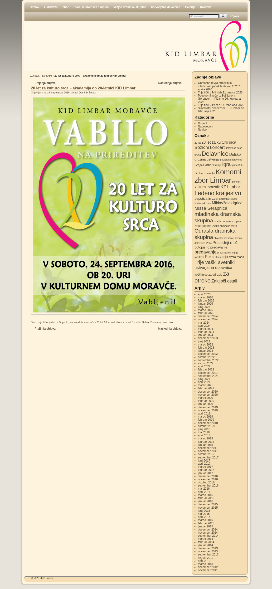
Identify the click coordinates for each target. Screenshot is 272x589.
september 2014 (208, 535)
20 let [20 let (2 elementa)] (197, 142)
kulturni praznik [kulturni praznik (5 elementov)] (207, 187)
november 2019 (208, 410)
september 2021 (208, 376)
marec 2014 (205, 538)
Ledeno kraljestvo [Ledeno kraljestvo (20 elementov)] (217, 193)
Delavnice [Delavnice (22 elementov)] (215, 153)
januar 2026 (205, 303)
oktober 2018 (206, 426)
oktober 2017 (206, 454)
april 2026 (204, 294)
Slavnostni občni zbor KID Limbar (219, 108)
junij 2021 (204, 379)
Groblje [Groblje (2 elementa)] (217, 165)
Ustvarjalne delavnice (165, 7)
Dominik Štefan (87, 92)
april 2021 (204, 382)
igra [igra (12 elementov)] (226, 164)
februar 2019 (206, 419)
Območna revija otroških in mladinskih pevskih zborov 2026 (218, 84)
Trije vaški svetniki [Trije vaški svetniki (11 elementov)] (214, 262)
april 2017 (204, 463)
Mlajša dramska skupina (129, 7)
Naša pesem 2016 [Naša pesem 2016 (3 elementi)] (206, 226)
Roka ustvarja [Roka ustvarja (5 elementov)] (216, 257)
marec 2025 (205, 310)
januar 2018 (205, 445)
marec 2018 (205, 438)
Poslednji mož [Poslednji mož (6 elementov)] (225, 242)
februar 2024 (206, 332)
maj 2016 (203, 488)
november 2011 (208, 570)
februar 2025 (206, 313)
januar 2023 (205, 350)
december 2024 (208, 316)
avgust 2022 (205, 363)
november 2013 (208, 551)
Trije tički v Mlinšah (210, 92)
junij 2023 (204, 341)
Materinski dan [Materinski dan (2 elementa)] (202, 203)
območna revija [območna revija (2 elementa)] (228, 225)
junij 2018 (204, 429)
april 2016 (204, 492)
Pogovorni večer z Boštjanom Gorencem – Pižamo (216, 97)
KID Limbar (47, 578)
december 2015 (208, 504)
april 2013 (204, 561)
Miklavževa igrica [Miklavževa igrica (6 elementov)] (227, 203)
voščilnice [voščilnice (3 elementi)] (201, 274)
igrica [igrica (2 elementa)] (235, 165)
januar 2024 (205, 335)
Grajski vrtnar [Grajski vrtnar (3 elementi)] (203, 165)
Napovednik (76, 322)
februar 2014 (206, 542)
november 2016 (208, 479)
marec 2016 (205, 495)
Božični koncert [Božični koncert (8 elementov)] (209, 147)
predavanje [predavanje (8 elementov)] (205, 251)
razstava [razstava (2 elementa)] (199, 257)
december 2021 (208, 373)
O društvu (51, 7)
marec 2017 (205, 466)
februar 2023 (206, 347)
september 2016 (208, 485)
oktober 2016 (206, 482)
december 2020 (208, 391)
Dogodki (47, 75)
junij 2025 (204, 307)
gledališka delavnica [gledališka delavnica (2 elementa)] (230, 159)
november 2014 (208, 532)
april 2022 (204, 366)
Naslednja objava (171, 83)
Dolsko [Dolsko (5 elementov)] (235, 154)
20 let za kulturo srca (115, 322)
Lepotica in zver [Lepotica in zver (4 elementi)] (206, 198)
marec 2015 (205, 520)
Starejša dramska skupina (91, 7)
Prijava (234, 16)
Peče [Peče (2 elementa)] (209, 243)
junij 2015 (204, 510)
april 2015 (204, 517)
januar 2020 (205, 404)
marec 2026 (205, 297)
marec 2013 (205, 564)
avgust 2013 (205, 558)
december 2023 (208, 338)
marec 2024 (205, 329)
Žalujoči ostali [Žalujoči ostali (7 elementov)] (224, 281)
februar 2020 (206, 401)
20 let (100, 322)
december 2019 (208, 407)
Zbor (65, 7)
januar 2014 (205, 545)
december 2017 (208, 448)
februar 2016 (206, 498)
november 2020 (208, 394)
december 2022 (208, 353)
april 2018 (204, 435)
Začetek (34, 75)
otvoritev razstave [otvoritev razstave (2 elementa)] (224, 238)
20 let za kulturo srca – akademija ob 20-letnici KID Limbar (83, 88)
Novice (202, 129)
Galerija (190, 7)
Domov (34, 7)
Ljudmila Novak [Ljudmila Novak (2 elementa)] (228, 198)
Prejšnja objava (43, 83)
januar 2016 (205, 501)
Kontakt (205, 7)
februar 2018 (206, 441)
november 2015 (208, 507)
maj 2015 (203, 514)
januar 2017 (205, 473)
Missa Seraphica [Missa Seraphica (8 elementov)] (210, 208)
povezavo (167, 322)
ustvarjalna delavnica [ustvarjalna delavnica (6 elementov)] (213, 267)
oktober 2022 (206, 357)
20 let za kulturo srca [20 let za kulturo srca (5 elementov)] (218, 142)
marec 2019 (205, 416)
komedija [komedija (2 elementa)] (209, 173)
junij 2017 (204, 460)
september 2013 (208, 554)
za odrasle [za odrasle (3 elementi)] (215, 274)
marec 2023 (205, 344)
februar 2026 (206, 300)
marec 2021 (205, 385)
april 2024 (204, 325)
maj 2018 (203, 432)
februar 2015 (206, 523)
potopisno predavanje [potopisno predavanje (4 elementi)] (210, 247)
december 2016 (208, 476)
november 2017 (208, 451)
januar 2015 (205, 526)
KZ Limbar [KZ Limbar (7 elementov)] (230, 187)
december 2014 (208, 529)
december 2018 (208, 423)
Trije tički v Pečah (209, 105)
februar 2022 (206, 369)
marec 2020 (205, 397)
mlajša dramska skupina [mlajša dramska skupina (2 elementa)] (227, 221)
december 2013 (208, 548)
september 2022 (208, 360)
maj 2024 (203, 322)
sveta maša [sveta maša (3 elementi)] (236, 257)
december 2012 (208, 567)
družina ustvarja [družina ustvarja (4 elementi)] (206, 159)
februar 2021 (206, 388)
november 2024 (208, 319)
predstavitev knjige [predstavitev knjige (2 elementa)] (227, 252)
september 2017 (208, 457)
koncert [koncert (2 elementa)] (236, 181)
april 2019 (204, 413)
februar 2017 (206, 470)
